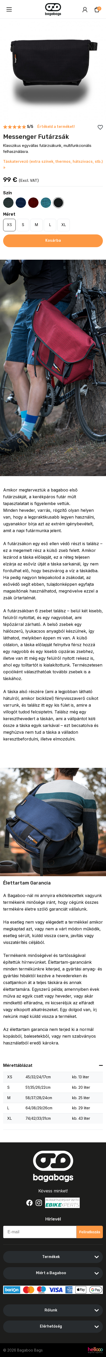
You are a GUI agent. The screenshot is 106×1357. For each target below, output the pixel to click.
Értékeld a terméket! (56, 127)
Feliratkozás (89, 1232)
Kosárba (53, 240)
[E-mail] (40, 1232)
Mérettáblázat (17, 1065)
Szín (7, 192)
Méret (9, 214)
